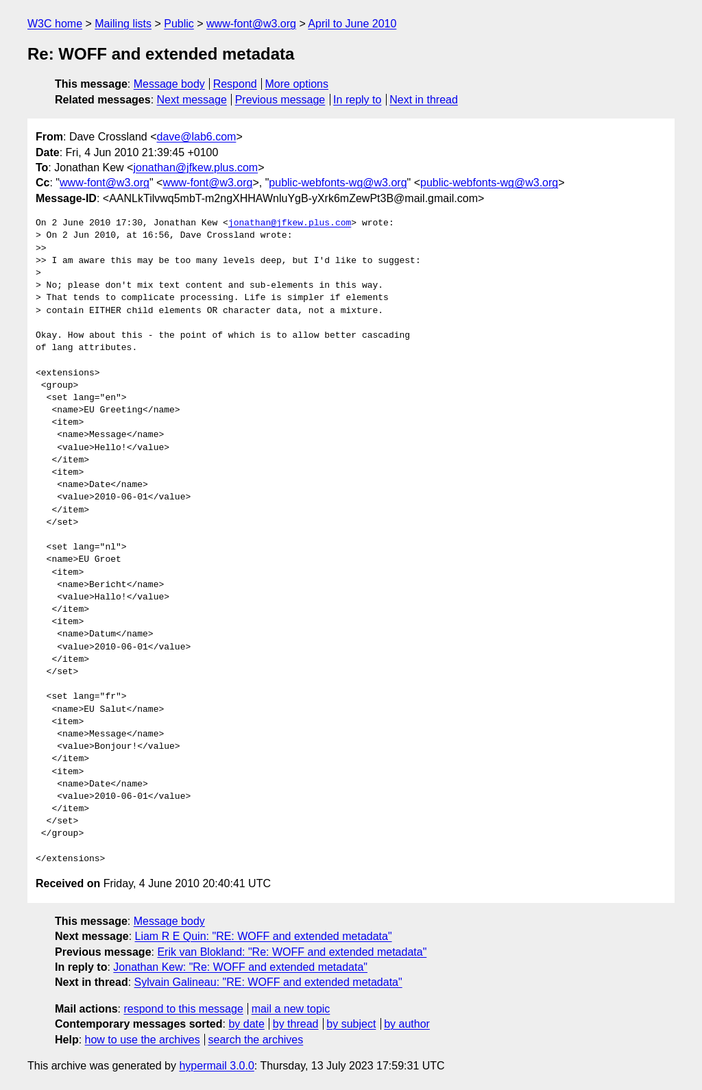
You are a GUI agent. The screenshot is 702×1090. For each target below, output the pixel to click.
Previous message (280, 100)
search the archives (256, 1039)
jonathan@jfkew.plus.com (195, 167)
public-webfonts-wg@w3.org (338, 182)
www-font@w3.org (251, 23)
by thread (296, 1024)
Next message (192, 100)
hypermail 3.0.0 (216, 1066)
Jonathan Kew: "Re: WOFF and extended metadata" (240, 967)
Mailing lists (123, 23)
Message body (169, 84)
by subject (351, 1024)
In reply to (357, 100)
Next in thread (423, 100)
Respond (235, 84)
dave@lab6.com (197, 137)
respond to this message (183, 1009)
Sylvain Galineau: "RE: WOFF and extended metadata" (268, 982)
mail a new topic (291, 1009)
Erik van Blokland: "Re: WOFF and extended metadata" (291, 952)
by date (246, 1024)
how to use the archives (142, 1039)
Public (179, 23)
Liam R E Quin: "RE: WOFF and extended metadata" (263, 936)
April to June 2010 (352, 23)
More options (297, 84)
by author (407, 1024)
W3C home (54, 23)
